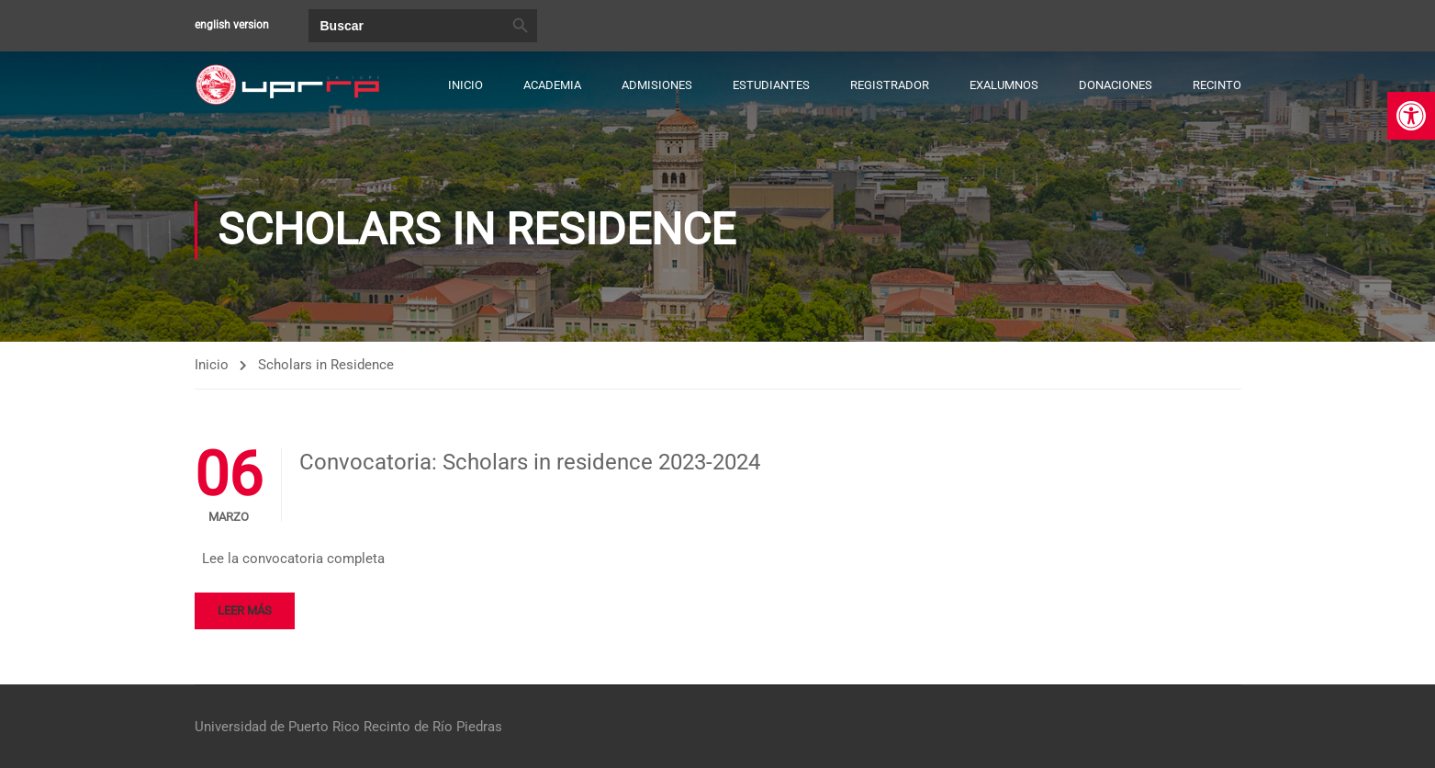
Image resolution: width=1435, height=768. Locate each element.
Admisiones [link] (657, 85)
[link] (1411, 116)
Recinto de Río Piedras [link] (433, 726)
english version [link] (232, 24)
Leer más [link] (245, 610)
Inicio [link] (465, 85)
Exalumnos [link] (1004, 85)
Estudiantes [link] (771, 85)
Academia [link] (552, 85)
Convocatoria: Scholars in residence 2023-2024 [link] (529, 463)
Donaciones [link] (1115, 85)
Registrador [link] (889, 85)
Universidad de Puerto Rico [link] (277, 726)
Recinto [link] (1217, 85)
